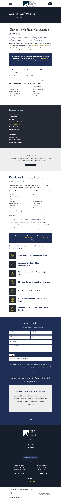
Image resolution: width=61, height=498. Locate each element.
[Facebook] (27, 481)
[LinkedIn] (30, 481)
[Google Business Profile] (34, 481)
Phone (11, 336)
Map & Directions (19, 471)
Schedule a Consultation (30, 457)
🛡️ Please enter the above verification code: (19, 358)
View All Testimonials (30, 419)
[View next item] (32, 415)
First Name (12, 331)
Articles (30, 450)
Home (30, 442)
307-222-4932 (20, 474)
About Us (30, 445)
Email (33, 336)
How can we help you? (14, 345)
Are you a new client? (14, 341)
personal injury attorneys (41, 76)
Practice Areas (30, 447)
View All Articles (30, 165)
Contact (31, 453)
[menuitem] (30, 114)
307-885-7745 (42, 474)
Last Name (34, 331)
